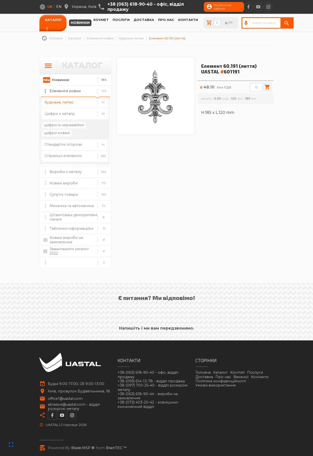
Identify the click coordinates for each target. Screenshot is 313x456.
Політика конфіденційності (220, 381)
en (59, 6)
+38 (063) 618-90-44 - (148, 396)
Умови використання (215, 385)
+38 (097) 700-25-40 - (153, 387)
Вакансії (240, 377)
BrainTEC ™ (116, 448)
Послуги (121, 20)
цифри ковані (57, 133)
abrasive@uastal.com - (74, 407)
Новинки (80, 23)
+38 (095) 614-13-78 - (151, 381)
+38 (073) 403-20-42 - (148, 404)
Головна (203, 372)
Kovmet (101, 20)
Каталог (53, 20)
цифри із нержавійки (64, 125)
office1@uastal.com (65, 399)
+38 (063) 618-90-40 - (145, 7)
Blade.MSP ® (82, 448)
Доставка (144, 20)
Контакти (188, 20)
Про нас (166, 20)
